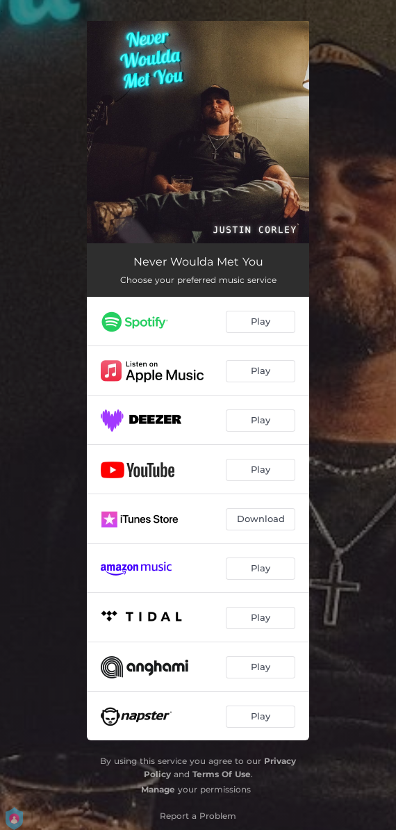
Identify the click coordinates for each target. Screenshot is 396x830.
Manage (158, 789)
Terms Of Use (221, 774)
